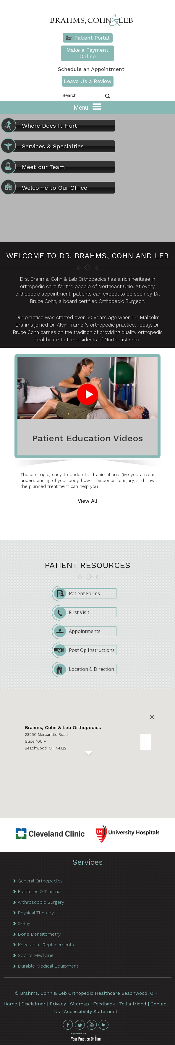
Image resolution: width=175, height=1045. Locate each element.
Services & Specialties (44, 146)
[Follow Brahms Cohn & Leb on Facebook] (68, 1025)
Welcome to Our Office (45, 188)
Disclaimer (33, 1004)
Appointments (80, 631)
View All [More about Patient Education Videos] (87, 501)
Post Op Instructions (87, 650)
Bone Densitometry (39, 934)
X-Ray (24, 923)
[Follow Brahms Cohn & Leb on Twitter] (80, 1025)
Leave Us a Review (87, 81)
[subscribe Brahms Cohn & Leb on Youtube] (92, 1025)
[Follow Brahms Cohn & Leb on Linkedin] (103, 1025)
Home (10, 1004)
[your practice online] (86, 1039)
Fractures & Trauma (39, 891)
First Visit (74, 612)
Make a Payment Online (87, 53)
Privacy (58, 1004)
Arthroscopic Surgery (41, 902)
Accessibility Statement (90, 1011)
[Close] (152, 717)
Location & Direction (86, 669)
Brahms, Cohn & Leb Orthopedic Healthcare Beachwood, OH (88, 993)
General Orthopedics (40, 881)
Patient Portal (92, 38)
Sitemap (79, 1004)
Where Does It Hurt (40, 126)
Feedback (104, 1004)
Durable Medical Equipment (48, 966)
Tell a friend (132, 1004)
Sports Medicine (36, 955)
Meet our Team (34, 167)
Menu (87, 107)
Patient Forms (79, 593)
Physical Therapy (36, 913)
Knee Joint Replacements (46, 944)
